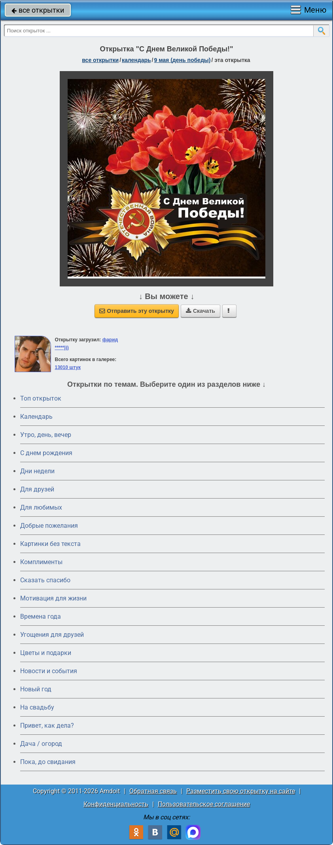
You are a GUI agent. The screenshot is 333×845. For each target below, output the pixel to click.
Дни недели (37, 471)
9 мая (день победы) (182, 60)
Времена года (40, 616)
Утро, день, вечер (45, 434)
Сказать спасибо (45, 580)
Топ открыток (40, 398)
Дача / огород (41, 743)
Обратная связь (153, 791)
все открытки (37, 10)
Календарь (136, 60)
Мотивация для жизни (53, 598)
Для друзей (37, 489)
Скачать (200, 311)
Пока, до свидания (48, 762)
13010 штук (68, 367)
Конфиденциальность (115, 804)
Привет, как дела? (47, 725)
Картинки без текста (50, 544)
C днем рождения (46, 453)
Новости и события (48, 671)
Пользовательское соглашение (204, 804)
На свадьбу (37, 707)
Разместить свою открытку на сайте (240, 791)
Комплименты (41, 562)
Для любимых (41, 507)
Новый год (35, 689)
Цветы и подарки (45, 653)
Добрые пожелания (49, 525)
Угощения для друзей (52, 634)
